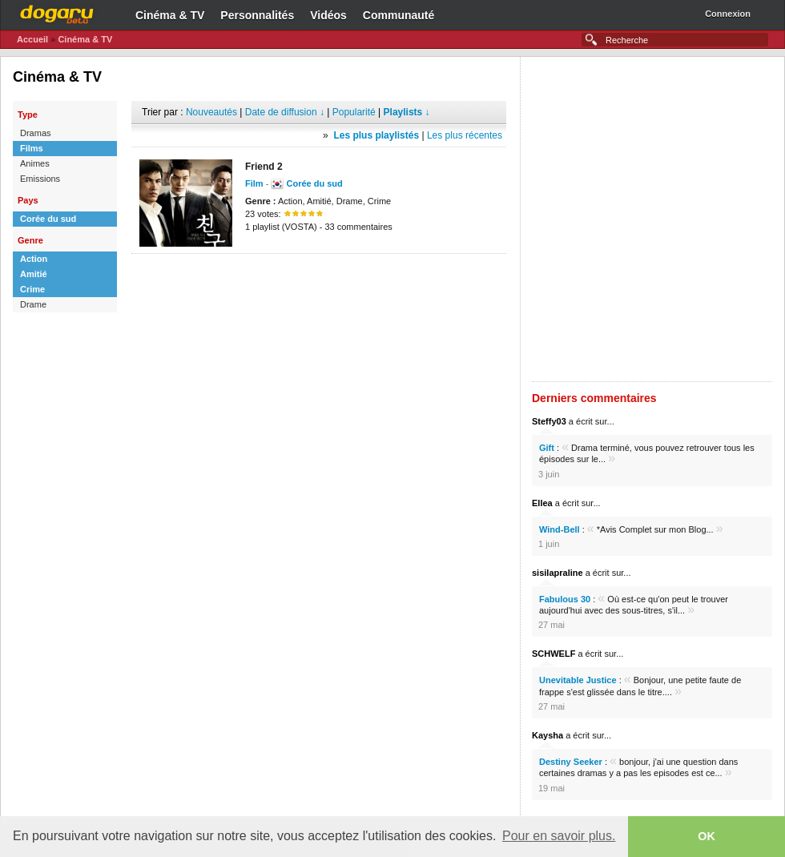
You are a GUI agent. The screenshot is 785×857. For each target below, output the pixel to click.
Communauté (398, 15)
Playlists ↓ (407, 112)
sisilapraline (557, 572)
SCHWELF (553, 653)
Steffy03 (549, 421)
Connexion (728, 13)
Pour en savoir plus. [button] (558, 836)
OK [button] (706, 836)
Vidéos (328, 15)
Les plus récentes (464, 135)
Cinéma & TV (169, 15)
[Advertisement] (192, 219)
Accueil (32, 39)
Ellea (542, 503)
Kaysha (547, 735)
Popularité (354, 112)
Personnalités (257, 15)
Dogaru (57, 12)
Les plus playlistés (376, 135)
